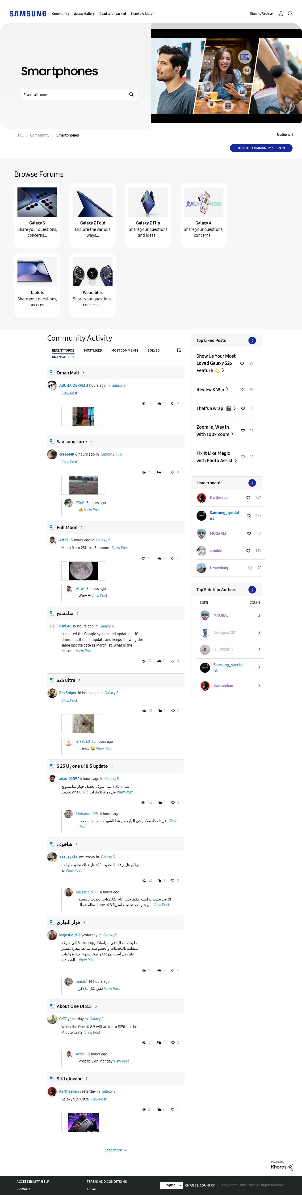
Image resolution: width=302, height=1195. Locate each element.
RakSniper (67, 693)
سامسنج (65, 613)
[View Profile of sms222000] (223, 649)
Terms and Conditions (107, 1182)
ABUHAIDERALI (72, 385)
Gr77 (63, 1019)
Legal (92, 1189)
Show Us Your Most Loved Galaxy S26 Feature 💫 (216, 363)
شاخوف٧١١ (68, 857)
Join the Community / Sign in (261, 148)
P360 (80, 502)
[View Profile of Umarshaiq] (219, 568)
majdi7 (81, 981)
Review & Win (211, 389)
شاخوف (64, 844)
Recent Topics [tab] (63, 351)
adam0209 (68, 778)
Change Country (200, 1185)
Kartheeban (69, 1091)
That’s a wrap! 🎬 (215, 408)
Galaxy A (203, 223)
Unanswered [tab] (63, 357)
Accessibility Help (33, 1182)
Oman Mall (68, 373)
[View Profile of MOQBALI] (218, 533)
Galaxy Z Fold (92, 223)
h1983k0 (83, 741)
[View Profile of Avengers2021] (225, 632)
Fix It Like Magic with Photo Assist (215, 456)
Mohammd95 (87, 814)
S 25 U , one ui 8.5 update (82, 766)
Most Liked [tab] (93, 351)
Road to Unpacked (112, 14)
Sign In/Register (262, 14)
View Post (69, 393)
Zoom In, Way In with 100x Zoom (213, 430)
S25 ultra (66, 680)
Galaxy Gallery (84, 14)
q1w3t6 (65, 626)
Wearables (93, 292)
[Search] (79, 94)
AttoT (63, 540)
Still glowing (70, 1079)
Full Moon (67, 527)
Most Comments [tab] (124, 351)
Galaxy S (37, 223)
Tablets (37, 292)
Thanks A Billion (142, 14)
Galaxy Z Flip (148, 223)
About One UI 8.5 (74, 1006)
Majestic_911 (86, 892)
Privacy (23, 1189)
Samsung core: (72, 441)
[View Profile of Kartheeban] (220, 497)
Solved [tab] (153, 351)
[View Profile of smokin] (216, 550)
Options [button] (283, 134)
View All (227, 340)
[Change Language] (171, 1185)
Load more (113, 1150)
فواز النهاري (68, 922)
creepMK (66, 454)
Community (60, 14)
